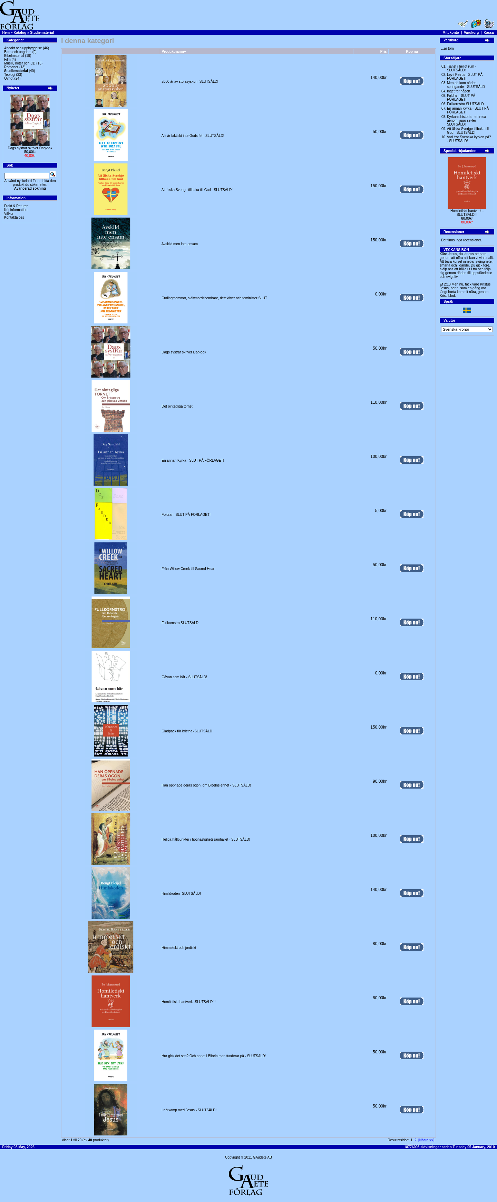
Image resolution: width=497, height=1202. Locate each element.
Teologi (9, 75)
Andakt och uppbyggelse (23, 48)
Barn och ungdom (17, 52)
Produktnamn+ (174, 51)
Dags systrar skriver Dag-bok (30, 148)
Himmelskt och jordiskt (179, 948)
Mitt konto (450, 32)
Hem (6, 32)
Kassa (489, 32)
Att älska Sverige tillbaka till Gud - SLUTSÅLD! (197, 190)
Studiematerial (42, 32)
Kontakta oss (14, 217)
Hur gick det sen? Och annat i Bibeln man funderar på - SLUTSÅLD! (214, 1056)
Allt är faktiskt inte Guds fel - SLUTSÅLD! (193, 136)
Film (7, 59)
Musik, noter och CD (20, 63)
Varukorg (471, 32)
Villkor (8, 214)
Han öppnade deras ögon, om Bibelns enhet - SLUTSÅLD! (206, 785)
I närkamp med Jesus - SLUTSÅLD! (189, 1110)
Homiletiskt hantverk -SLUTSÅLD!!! (188, 1002)
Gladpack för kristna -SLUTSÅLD (187, 731)
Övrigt (8, 78)
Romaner (11, 67)
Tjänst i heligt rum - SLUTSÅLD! (461, 68)
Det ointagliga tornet (177, 406)
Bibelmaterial (14, 56)
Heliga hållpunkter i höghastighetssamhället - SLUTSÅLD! (206, 839)
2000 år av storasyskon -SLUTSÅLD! (190, 81)
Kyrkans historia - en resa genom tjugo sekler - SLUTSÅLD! (466, 120)
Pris (383, 51)
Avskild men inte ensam (180, 244)
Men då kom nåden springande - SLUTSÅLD (466, 85)
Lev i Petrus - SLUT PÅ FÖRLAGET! (465, 76)
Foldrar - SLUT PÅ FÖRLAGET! (186, 515)
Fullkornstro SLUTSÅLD (180, 623)
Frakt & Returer (16, 206)
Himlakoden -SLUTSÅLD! (181, 893)
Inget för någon (458, 91)
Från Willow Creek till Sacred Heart (188, 569)
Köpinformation (15, 210)
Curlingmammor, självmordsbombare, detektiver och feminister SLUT (214, 298)
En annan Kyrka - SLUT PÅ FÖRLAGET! (193, 460)
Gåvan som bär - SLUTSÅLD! (184, 677)
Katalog (19, 32)
